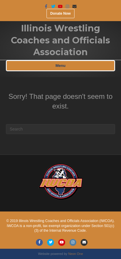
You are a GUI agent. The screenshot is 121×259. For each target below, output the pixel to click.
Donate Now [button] (60, 13)
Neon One (75, 253)
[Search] (60, 129)
